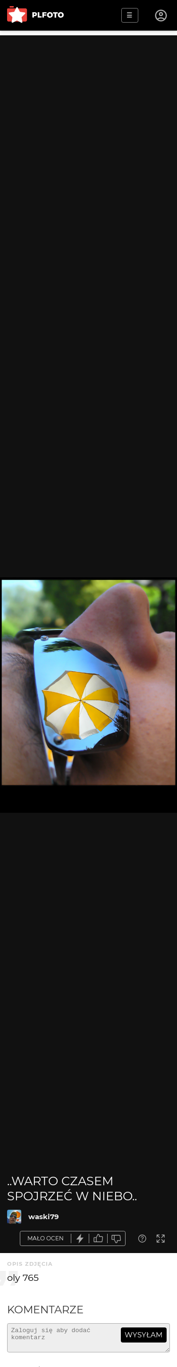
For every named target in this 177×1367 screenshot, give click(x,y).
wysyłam (143, 1334)
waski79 (43, 1216)
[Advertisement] (88, 123)
